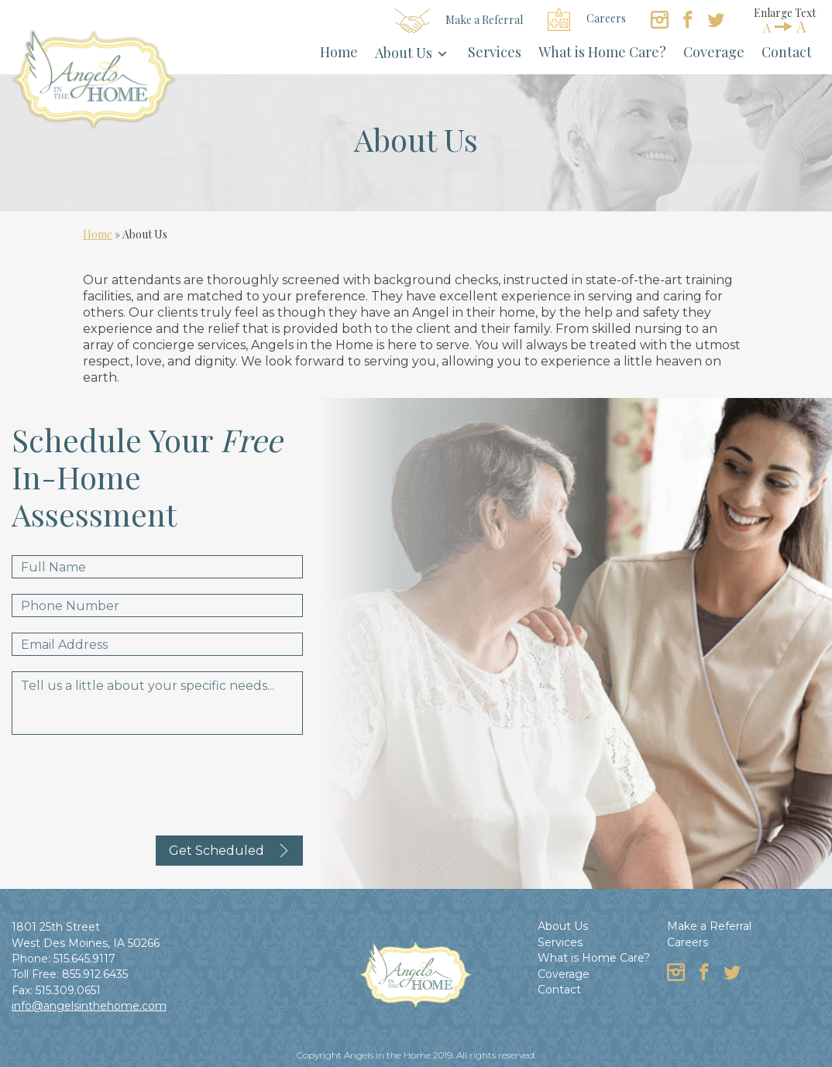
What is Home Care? (602, 52)
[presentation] (129, 780)
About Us (403, 52)
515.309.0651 (68, 990)
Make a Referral (459, 21)
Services (494, 52)
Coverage (713, 52)
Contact (787, 52)
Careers (587, 20)
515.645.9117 (84, 959)
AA (784, 26)
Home (339, 52)
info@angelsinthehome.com (89, 1006)
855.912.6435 (95, 974)
